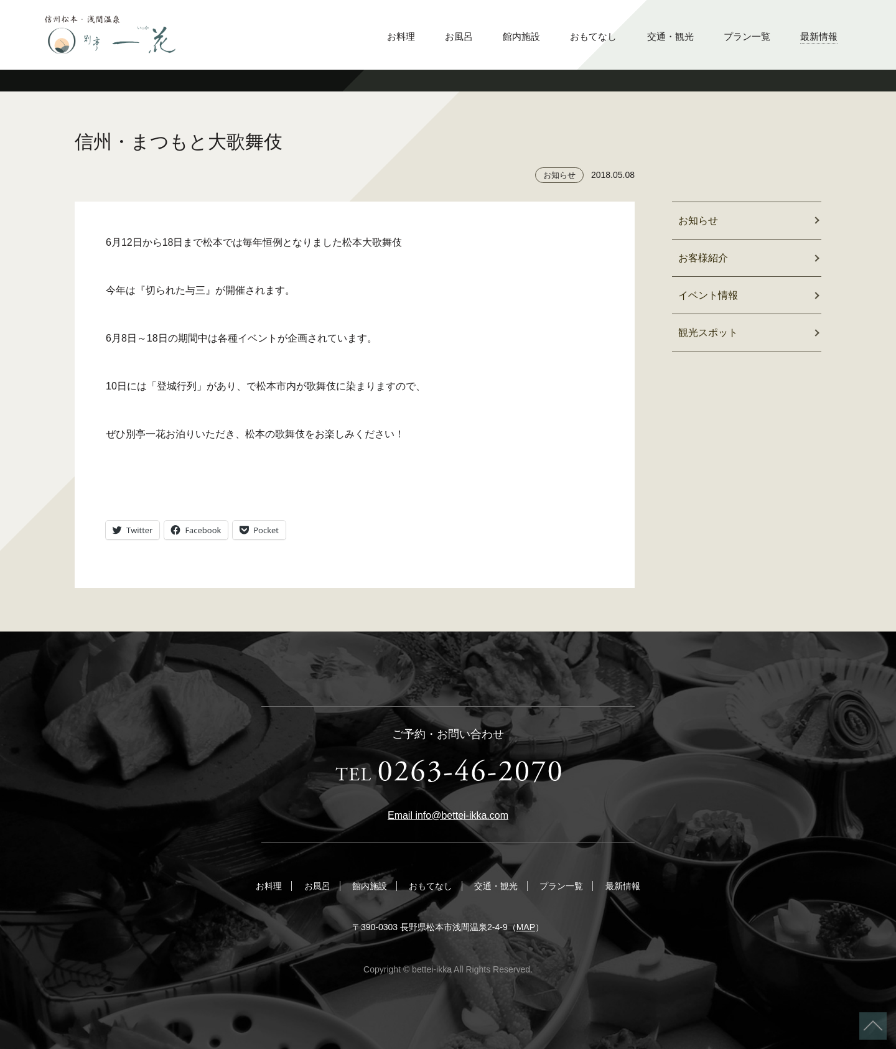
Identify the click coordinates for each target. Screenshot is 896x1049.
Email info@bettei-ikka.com (448, 815)
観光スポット (708, 332)
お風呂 (459, 36)
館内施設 (521, 36)
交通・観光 (670, 36)
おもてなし (593, 36)
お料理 (401, 36)
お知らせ (559, 175)
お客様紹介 (703, 258)
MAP (525, 927)
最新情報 (819, 36)
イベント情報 (708, 295)
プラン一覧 (747, 36)
